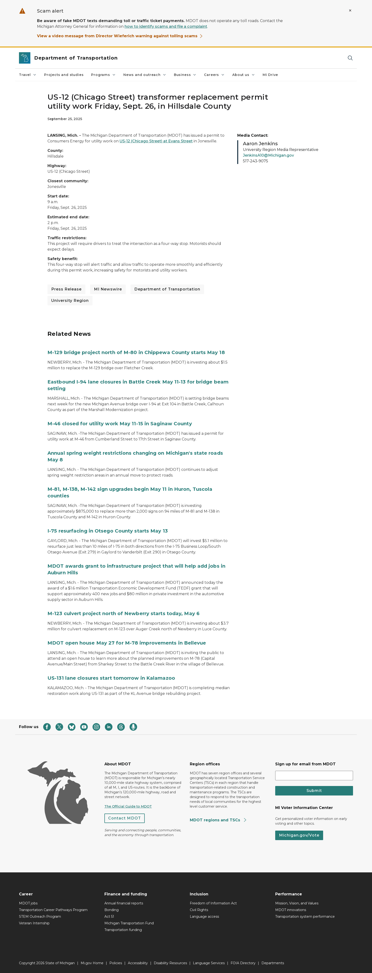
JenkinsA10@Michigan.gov (268, 155)
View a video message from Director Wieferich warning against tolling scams (120, 36)
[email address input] (314, 775)
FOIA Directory (243, 963)
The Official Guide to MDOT (128, 806)
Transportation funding (123, 930)
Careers (214, 75)
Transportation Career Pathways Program (53, 910)
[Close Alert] (350, 10)
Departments (272, 963)
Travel (28, 75)
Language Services (209, 963)
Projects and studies (64, 75)
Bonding (111, 910)
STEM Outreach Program (40, 916)
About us (243, 75)
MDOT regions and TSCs (218, 820)
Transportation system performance (305, 916)
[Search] (350, 58)
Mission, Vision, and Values (296, 903)
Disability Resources (170, 963)
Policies (115, 963)
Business (185, 75)
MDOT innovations (290, 910)
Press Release (66, 289)
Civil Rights (199, 910)
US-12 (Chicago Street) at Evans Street (156, 141)
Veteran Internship (34, 923)
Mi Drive (270, 75)
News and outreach (144, 75)
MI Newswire (108, 289)
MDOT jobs (28, 903)
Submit (314, 790)
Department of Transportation (167, 289)
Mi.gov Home (92, 963)
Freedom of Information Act (213, 903)
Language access (204, 916)
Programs (103, 75)
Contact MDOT (124, 818)
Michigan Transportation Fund (129, 923)
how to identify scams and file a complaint (166, 26)
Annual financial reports (123, 903)
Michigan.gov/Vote (299, 835)
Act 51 (109, 916)
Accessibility (138, 963)
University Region (70, 300)
